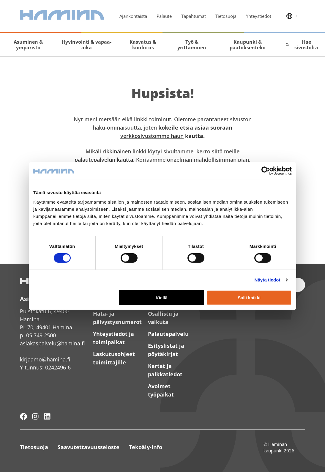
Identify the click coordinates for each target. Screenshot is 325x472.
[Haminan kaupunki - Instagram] (35, 416)
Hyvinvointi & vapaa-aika (86, 45)
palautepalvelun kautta (104, 159)
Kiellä (162, 297)
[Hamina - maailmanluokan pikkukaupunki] (23, 416)
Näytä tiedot (267, 279)
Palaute (164, 16)
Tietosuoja (225, 16)
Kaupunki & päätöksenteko (248, 45)
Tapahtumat (193, 16)
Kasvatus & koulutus (143, 45)
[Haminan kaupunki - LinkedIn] (47, 416)
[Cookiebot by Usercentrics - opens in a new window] (266, 170)
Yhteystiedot (258, 16)
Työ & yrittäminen (191, 45)
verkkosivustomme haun (152, 135)
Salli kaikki (249, 297)
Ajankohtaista (133, 16)
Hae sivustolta (301, 45)
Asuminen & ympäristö (28, 45)
